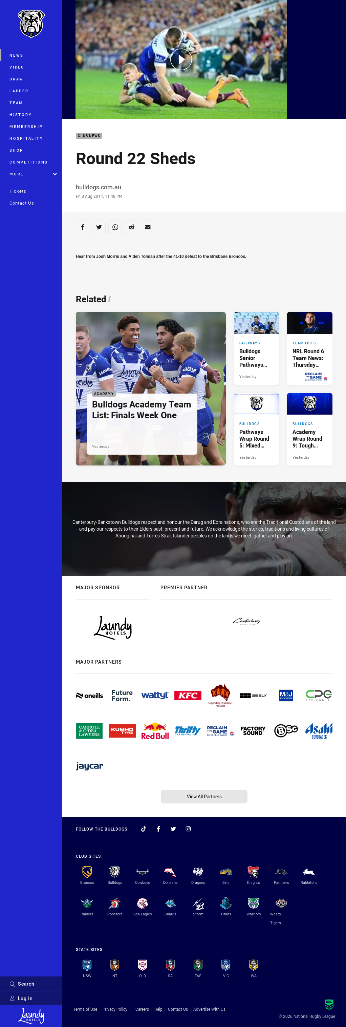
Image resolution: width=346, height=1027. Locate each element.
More (33, 173)
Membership (26, 126)
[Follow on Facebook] (158, 829)
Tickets (17, 191)
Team (16, 102)
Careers (142, 1009)
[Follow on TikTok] (143, 829)
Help (158, 1009)
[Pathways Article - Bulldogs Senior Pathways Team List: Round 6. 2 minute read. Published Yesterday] (256, 348)
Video (17, 67)
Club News (89, 136)
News (16, 55)
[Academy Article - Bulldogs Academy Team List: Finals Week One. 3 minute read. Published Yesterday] (151, 388)
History (20, 114)
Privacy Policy (115, 1009)
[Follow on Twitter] (173, 829)
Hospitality (26, 138)
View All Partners (204, 796)
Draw (16, 78)
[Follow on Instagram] (188, 829)
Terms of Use (85, 1009)
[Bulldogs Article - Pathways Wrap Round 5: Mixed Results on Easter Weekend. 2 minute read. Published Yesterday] (256, 429)
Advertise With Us (209, 1009)
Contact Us (21, 203)
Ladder (19, 90)
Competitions (28, 162)
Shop (16, 150)
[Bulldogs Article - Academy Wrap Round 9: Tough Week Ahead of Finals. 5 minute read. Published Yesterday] (309, 429)
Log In (21, 998)
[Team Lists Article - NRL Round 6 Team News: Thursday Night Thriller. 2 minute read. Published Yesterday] (309, 348)
